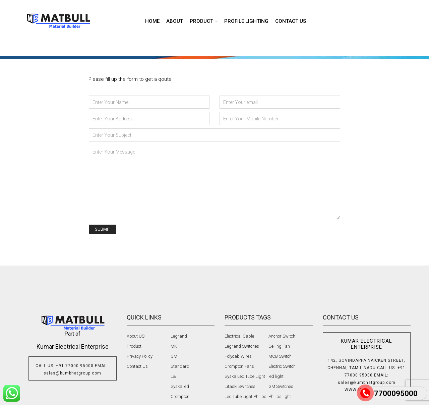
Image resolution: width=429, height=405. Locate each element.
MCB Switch (280, 356)
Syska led (180, 386)
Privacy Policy (139, 356)
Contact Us (137, 366)
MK (174, 346)
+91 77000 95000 (75, 365)
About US (135, 336)
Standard (180, 366)
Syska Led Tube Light (245, 376)
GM (174, 356)
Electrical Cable (239, 336)
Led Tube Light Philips (245, 396)
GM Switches (280, 386)
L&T (174, 376)
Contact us (290, 21)
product (201, 21)
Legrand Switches (242, 346)
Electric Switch (282, 366)
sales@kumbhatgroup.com (72, 373)
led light (276, 376)
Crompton (180, 396)
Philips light (279, 396)
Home (152, 21)
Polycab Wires (238, 356)
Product (134, 346)
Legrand (179, 336)
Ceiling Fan (279, 346)
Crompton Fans (239, 366)
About (174, 21)
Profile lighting (246, 21)
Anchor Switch (281, 336)
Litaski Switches (240, 386)
